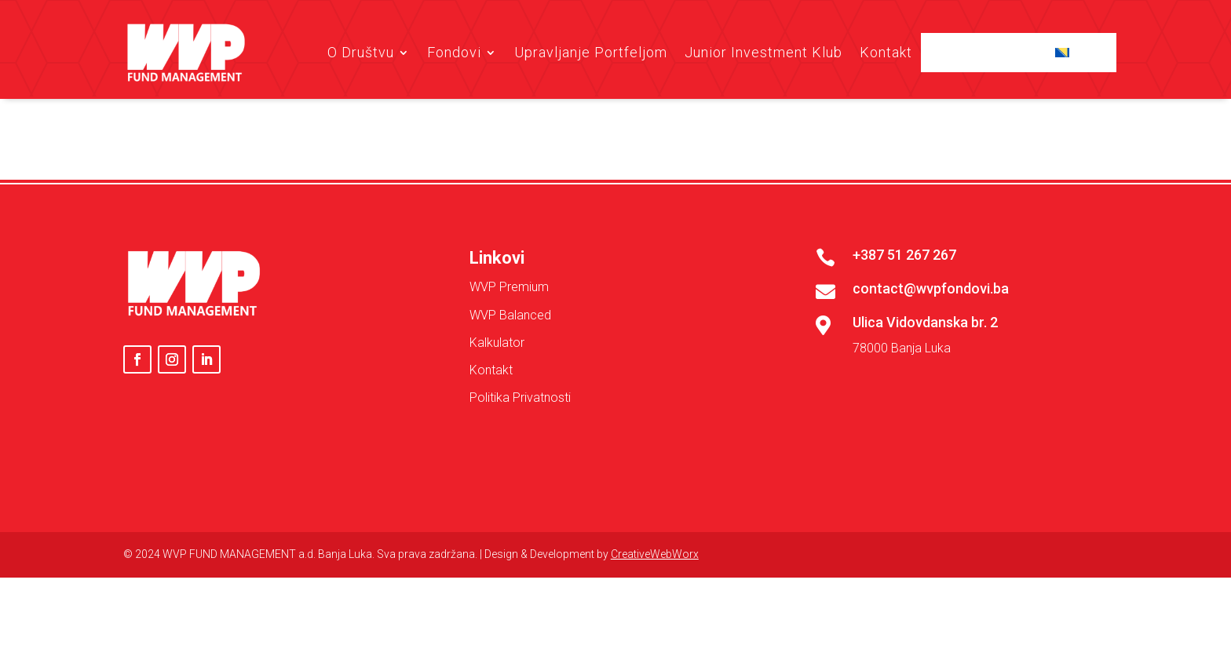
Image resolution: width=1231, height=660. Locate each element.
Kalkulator (496, 439)
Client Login (990, 52)
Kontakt (886, 52)
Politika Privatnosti (520, 494)
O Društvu (360, 52)
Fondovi (454, 52)
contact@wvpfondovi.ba (931, 385)
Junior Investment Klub (763, 52)
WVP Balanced (510, 411)
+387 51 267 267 (904, 351)
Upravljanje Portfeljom (590, 52)
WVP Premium (509, 384)
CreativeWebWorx (655, 650)
